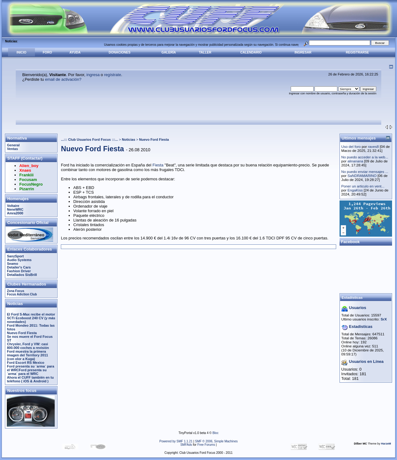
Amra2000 (15, 213)
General (13, 145)
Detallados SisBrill (22, 275)
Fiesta (158, 165)
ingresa (93, 74)
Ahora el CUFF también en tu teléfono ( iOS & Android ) (30, 379)
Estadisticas (361, 326)
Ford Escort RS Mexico (25, 362)
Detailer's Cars (19, 267)
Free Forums (206, 444)
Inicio (22, 52)
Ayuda (75, 52)
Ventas (12, 149)
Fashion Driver (19, 271)
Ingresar (302, 52)
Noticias (128, 139)
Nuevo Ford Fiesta (21, 333)
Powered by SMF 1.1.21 (175, 441)
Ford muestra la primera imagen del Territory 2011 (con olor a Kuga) (27, 355)
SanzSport (15, 256)
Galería (169, 52)
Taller (205, 52)
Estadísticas (352, 297)
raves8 (373, 146)
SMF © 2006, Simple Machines (216, 441)
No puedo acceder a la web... (364, 157)
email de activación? (63, 79)
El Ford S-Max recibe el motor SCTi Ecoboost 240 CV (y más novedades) (31, 318)
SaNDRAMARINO (362, 176)
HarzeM (386, 443)
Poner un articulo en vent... (363, 186)
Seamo (12, 263)
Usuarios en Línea (366, 361)
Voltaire (13, 206)
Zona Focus (15, 291)
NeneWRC (15, 209)
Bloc (215, 433)
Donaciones (119, 52)
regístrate (112, 74)
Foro (47, 52)
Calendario (251, 52)
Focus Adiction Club (22, 294)
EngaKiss (355, 190)
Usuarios (357, 307)
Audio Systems (19, 260)
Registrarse (357, 52)
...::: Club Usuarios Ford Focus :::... (89, 139)
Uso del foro (351, 146)
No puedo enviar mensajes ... (364, 172)
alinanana (355, 161)
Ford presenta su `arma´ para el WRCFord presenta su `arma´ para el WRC (30, 370)
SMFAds (186, 444)
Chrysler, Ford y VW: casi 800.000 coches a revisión (28, 346)
